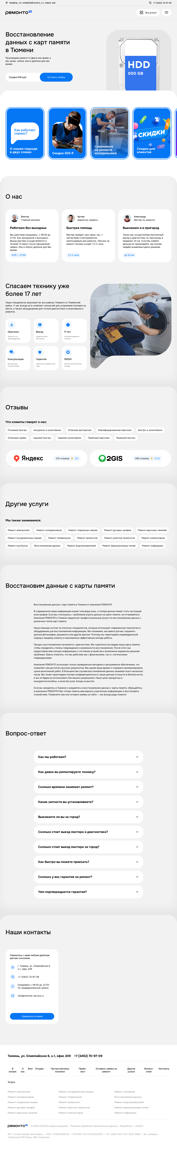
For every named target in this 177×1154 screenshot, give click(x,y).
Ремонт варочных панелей (152, 530)
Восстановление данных (47, 545)
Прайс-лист (83, 1070)
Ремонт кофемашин (152, 545)
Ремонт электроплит (19, 530)
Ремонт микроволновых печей (118, 545)
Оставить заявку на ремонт (106, 1070)
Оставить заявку (56, 77)
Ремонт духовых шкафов (117, 530)
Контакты (164, 1068)
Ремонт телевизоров (59, 538)
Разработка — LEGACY (131, 1125)
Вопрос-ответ (149, 1070)
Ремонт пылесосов (87, 538)
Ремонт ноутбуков (18, 545)
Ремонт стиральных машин (82, 530)
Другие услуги (131, 1070)
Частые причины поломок (60, 1070)
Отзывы (39, 1068)
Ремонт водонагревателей (81, 545)
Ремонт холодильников (49, 530)
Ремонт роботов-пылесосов (119, 538)
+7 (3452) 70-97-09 (162, 3)
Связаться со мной (32, 1016)
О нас (23, 1070)
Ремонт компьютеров (153, 538)
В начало (12, 1070)
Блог (30, 1068)
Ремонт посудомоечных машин (25, 538)
